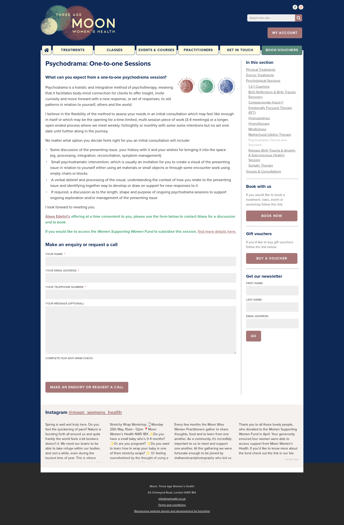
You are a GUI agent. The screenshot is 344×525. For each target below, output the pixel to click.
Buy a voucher (271, 258)
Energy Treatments (260, 75)
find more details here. (217, 231)
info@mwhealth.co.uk (172, 499)
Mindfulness (257, 129)
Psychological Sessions (263, 80)
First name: (254, 283)
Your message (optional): (64, 304)
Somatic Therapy (260, 165)
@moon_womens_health (95, 412)
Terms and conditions (172, 505)
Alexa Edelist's (57, 216)
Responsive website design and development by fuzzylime (172, 511)
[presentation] (81, 370)
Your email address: (62, 271)
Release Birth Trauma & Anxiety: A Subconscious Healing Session (272, 155)
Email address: (257, 316)
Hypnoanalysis (259, 118)
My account (284, 32)
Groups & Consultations (263, 171)
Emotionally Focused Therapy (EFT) (270, 110)
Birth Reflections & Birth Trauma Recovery (272, 94)
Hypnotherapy (258, 123)
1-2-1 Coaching (258, 86)
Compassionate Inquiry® (266, 102)
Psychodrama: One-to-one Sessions (267, 142)
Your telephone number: (65, 287)
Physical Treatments (260, 69)
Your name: (55, 254)
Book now (271, 215)
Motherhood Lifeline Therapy (269, 134)
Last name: (254, 300)
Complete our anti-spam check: (69, 358)
